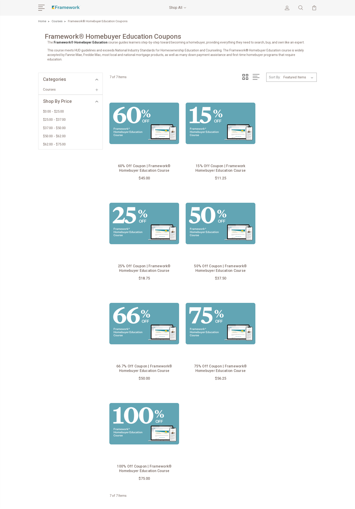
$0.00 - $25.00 (53, 111)
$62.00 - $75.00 (54, 144)
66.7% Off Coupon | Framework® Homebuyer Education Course (213, 260)
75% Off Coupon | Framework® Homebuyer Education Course (284, 262)
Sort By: (275, 77)
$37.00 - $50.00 (54, 128)
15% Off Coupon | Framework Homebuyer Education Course (213, 162)
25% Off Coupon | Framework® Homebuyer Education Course (284, 162)
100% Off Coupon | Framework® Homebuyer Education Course (141, 359)
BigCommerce (118, 501)
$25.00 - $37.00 (54, 120)
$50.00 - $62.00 (54, 136)
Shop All (177, 7)
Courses (49, 89)
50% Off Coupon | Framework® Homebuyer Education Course (142, 262)
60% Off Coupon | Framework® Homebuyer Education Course (142, 162)
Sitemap (139, 501)
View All (274, 433)
